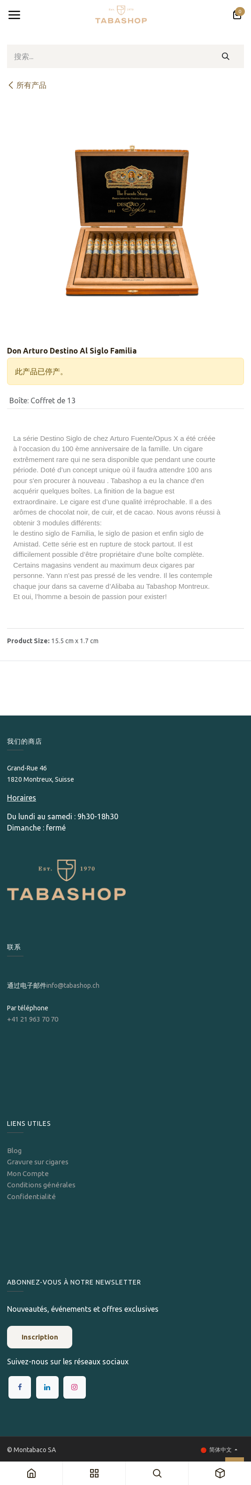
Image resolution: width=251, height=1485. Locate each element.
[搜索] (226, 56)
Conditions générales (41, 1185)
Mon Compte (28, 1173)
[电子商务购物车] (237, 15)
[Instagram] (74, 1387)
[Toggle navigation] (14, 15)
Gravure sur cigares (37, 1162)
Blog (14, 1150)
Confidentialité (31, 1196)
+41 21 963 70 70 (32, 1019)
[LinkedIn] (47, 1387)
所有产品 (26, 85)
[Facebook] (19, 1387)
